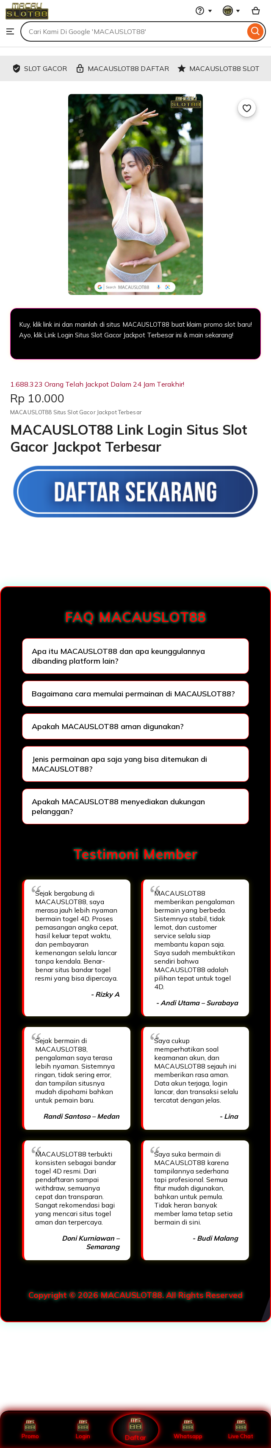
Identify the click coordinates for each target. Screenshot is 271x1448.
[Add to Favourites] (247, 108)
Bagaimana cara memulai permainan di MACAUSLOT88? (133, 694)
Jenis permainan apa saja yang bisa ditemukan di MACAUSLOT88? (119, 764)
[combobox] (132, 31)
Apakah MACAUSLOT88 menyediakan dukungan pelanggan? (118, 806)
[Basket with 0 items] (256, 10)
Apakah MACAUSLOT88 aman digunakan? (108, 726)
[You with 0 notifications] (232, 10)
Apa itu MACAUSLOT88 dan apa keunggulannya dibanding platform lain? (118, 656)
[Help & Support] (204, 10)
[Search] (255, 31)
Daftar (135, 1429)
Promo (30, 1430)
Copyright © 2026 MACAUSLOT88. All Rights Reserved (135, 1295)
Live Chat (240, 1430)
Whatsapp (188, 1430)
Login (83, 1430)
